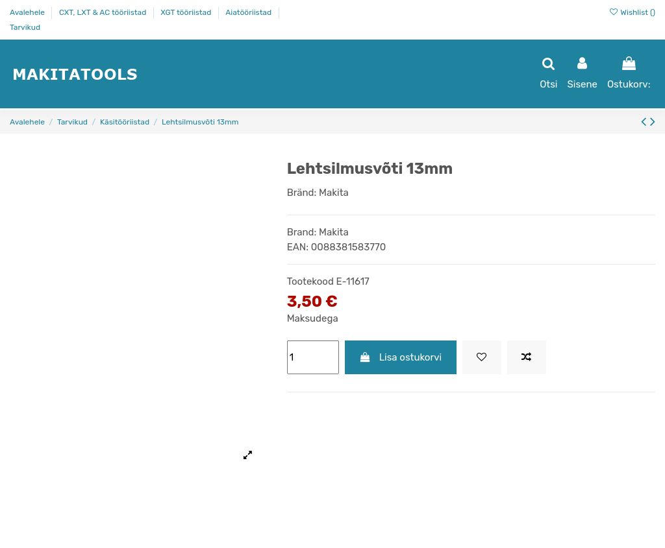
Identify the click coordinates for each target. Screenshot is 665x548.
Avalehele (28, 12)
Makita (334, 192)
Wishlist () (632, 12)
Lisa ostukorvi (400, 357)
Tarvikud (25, 27)
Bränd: (302, 192)
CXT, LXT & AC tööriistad (103, 12)
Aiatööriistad (249, 12)
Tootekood (310, 281)
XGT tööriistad (186, 12)
